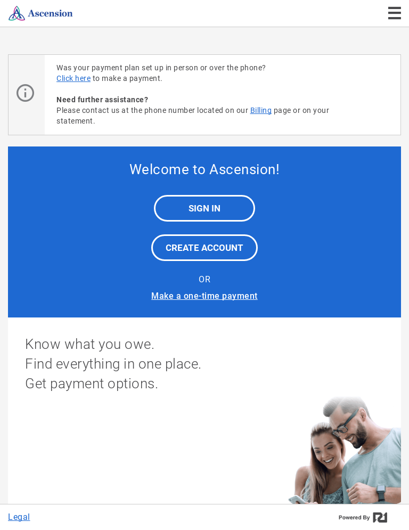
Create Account (204, 247)
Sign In (204, 208)
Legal (19, 517)
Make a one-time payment (204, 296)
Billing (261, 110)
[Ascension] (63, 13)
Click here (73, 78)
